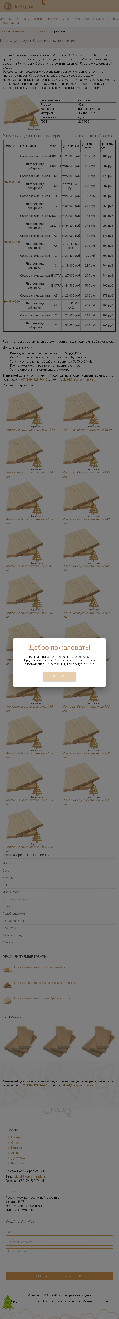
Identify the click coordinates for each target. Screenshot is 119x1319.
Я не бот (59, 676)
